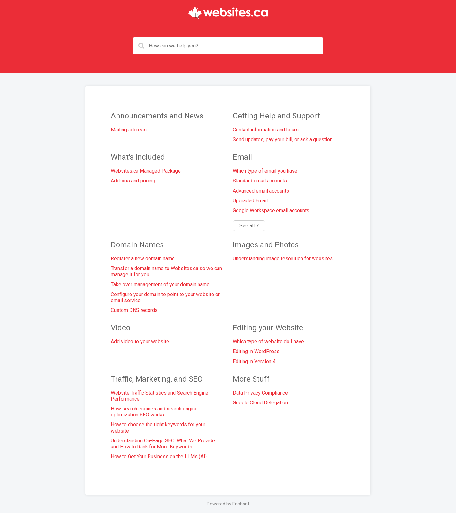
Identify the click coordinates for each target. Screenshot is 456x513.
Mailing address (129, 130)
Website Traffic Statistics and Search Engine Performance (159, 396)
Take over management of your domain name (160, 285)
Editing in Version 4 (254, 361)
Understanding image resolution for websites (283, 259)
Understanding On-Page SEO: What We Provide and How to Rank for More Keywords (163, 444)
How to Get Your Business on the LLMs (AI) (159, 456)
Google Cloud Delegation (260, 403)
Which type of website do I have (268, 342)
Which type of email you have (265, 171)
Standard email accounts (260, 181)
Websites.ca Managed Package (146, 171)
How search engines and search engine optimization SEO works (154, 412)
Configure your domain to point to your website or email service (165, 297)
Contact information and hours (266, 130)
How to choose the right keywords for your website (158, 427)
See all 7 (249, 226)
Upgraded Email (250, 201)
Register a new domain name (143, 259)
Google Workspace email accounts (271, 210)
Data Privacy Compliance (260, 393)
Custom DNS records (134, 310)
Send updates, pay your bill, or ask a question (282, 139)
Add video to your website (140, 342)
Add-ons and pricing (133, 181)
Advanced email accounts (261, 191)
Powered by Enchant (228, 504)
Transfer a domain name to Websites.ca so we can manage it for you (166, 271)
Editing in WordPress (256, 351)
